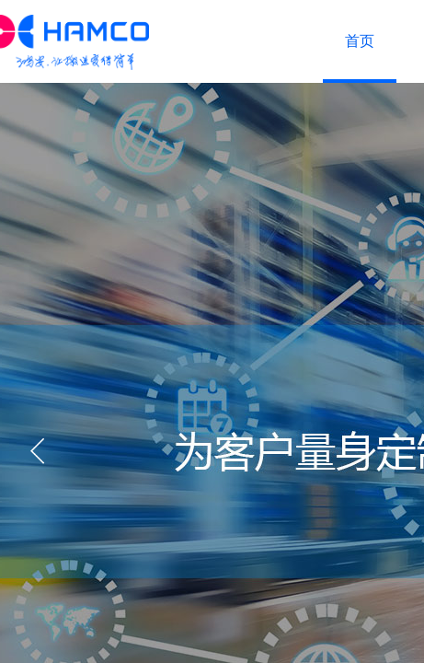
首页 (359, 41)
